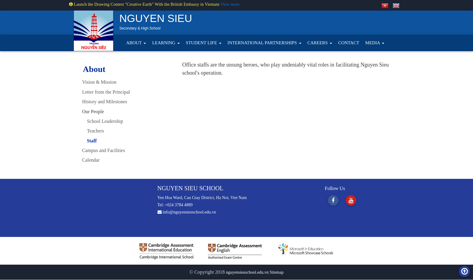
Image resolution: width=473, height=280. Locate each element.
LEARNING (164, 42)
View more (230, 4)
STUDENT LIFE (202, 42)
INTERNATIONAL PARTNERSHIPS (262, 42)
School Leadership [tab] (102, 121)
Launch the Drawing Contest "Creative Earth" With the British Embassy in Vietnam (145, 4)
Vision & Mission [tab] (99, 82)
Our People (93, 111)
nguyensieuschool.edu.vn (248, 272)
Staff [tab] (89, 140)
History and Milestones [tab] (104, 101)
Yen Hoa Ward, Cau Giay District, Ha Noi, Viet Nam (202, 198)
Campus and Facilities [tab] (103, 150)
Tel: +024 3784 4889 (175, 205)
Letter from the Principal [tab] (106, 92)
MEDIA (373, 42)
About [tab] (94, 69)
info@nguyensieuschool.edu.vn (186, 212)
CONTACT (348, 42)
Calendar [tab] (91, 160)
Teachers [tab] (93, 130)
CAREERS (318, 42)
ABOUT (134, 42)
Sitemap (277, 272)
